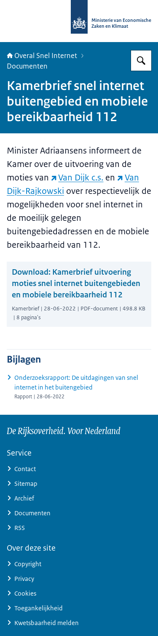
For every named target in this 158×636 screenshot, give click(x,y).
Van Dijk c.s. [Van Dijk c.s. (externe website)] (77, 177)
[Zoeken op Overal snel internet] (141, 60)
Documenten (27, 66)
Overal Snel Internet (42, 55)
